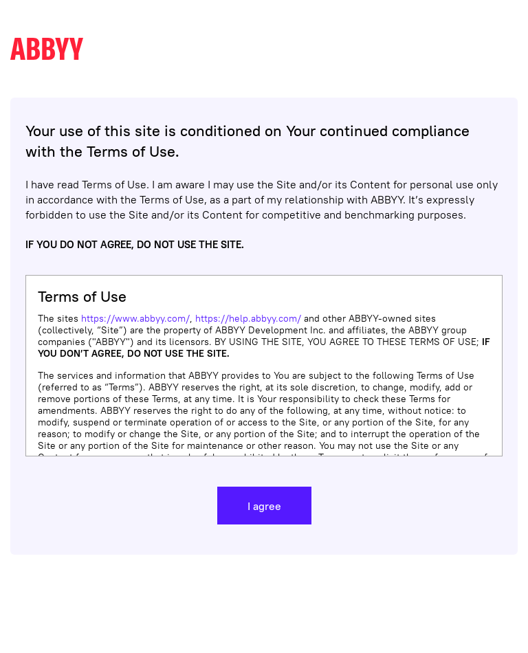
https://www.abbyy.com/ (135, 318)
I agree (264, 506)
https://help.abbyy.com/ (248, 318)
